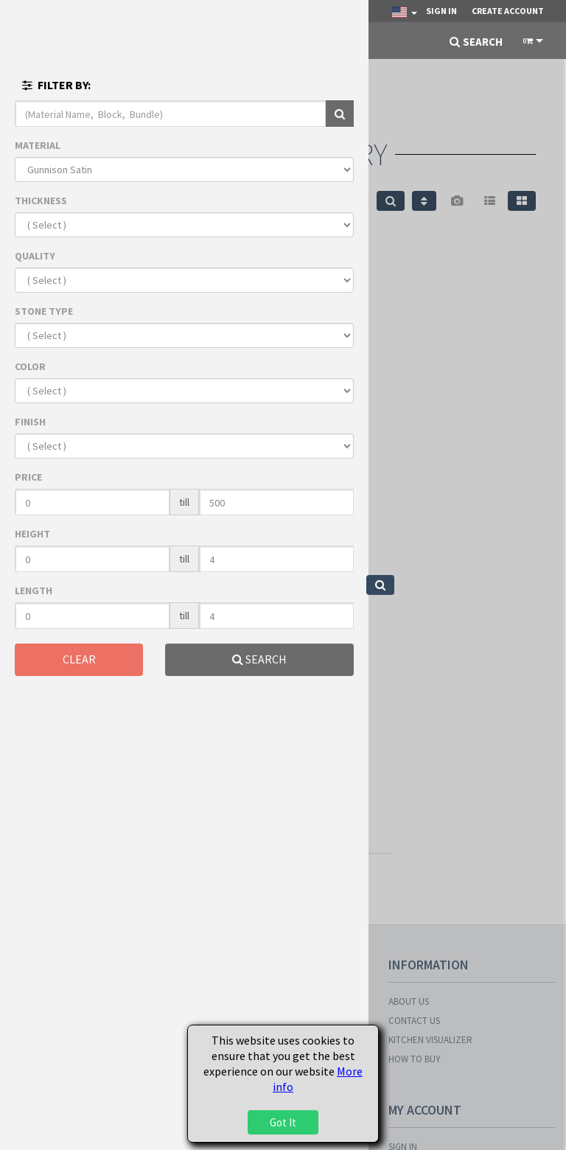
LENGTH (33, 590)
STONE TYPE (44, 311)
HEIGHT (32, 533)
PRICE (28, 477)
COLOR (30, 366)
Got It (283, 1122)
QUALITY (35, 255)
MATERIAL (37, 145)
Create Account (508, 10)
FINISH (30, 421)
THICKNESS (41, 200)
